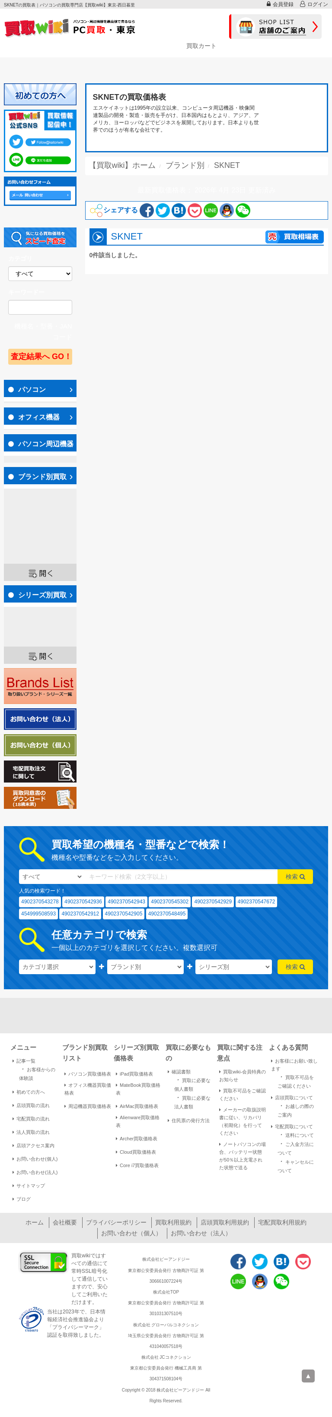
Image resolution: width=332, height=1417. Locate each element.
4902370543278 (40, 902)
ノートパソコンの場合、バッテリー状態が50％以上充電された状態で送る (242, 1156)
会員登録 (280, 4)
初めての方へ (29, 1092)
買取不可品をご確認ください (242, 1094)
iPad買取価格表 (134, 1073)
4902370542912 (80, 914)
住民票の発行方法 (189, 1120)
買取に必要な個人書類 (192, 1084)
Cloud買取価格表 (136, 1152)
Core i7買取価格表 (137, 1165)
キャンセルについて (296, 1165)
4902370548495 (167, 914)
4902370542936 (83, 902)
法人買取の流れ (31, 1132)
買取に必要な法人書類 (192, 1101)
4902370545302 (169, 902)
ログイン (314, 4)
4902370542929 (213, 902)
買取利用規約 (173, 1222)
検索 (295, 876)
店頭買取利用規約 (225, 1222)
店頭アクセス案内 (33, 1145)
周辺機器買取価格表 (87, 1106)
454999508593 (38, 914)
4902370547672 (256, 902)
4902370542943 (126, 902)
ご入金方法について (296, 1147)
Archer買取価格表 (136, 1138)
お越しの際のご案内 (296, 1109)
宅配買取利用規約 (282, 1222)
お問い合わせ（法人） (201, 1233)
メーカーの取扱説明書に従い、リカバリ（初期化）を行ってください (242, 1121)
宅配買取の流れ (31, 1118)
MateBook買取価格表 (138, 1088)
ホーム (35, 1222)
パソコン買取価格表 (87, 1073)
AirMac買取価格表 (137, 1106)
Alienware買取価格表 (138, 1121)
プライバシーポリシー (116, 1222)
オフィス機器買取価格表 (87, 1088)
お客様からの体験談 (37, 1073)
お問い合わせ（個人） (131, 1233)
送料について (296, 1134)
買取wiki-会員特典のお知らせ (242, 1075)
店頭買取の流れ (31, 1105)
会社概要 (65, 1222)
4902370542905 (124, 914)
